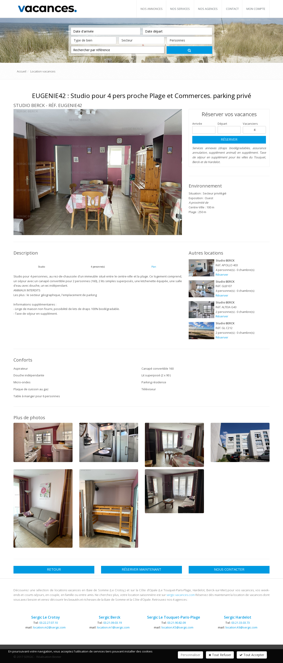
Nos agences (208, 9)
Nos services (180, 9)
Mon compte (255, 9)
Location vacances (42, 71)
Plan (153, 266)
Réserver (229, 139)
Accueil (21, 71)
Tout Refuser (220, 655)
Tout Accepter (251, 655)
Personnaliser (190, 655)
